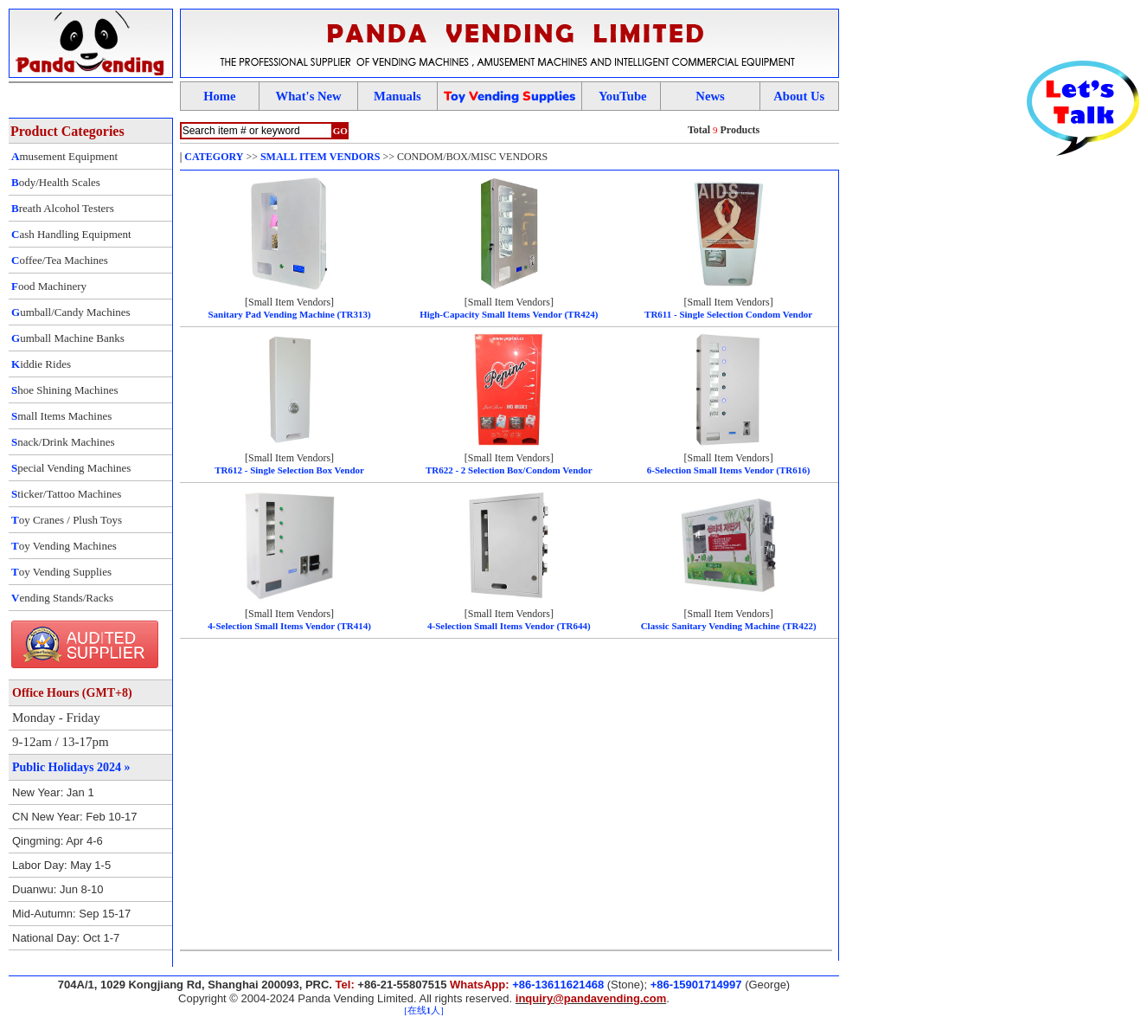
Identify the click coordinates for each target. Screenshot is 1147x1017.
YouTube (623, 96)
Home (219, 96)
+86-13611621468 (558, 984)
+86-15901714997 (696, 984)
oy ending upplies (509, 96)
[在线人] (423, 1010)
